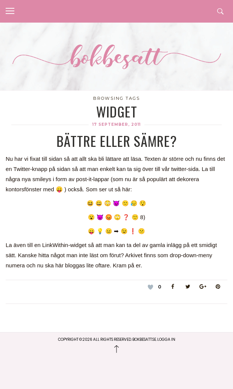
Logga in (166, 339)
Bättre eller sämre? (117, 141)
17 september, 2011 (116, 124)
